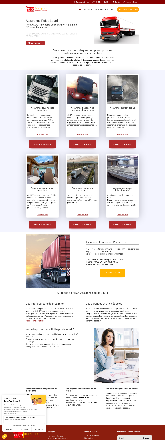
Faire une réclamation (56, 436)
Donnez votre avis (82, 2)
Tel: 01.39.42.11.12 (101, 2)
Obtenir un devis (35, 43)
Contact (117, 2)
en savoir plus (112, 272)
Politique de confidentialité (57, 438)
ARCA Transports (100, 9)
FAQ (112, 9)
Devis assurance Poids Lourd (128, 9)
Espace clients (130, 2)
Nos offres (87, 9)
